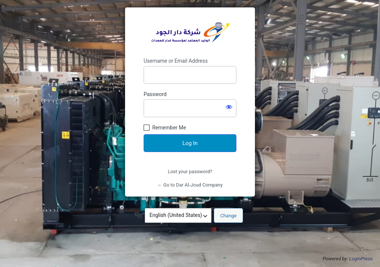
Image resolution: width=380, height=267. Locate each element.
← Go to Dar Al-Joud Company (190, 185)
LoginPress (361, 258)
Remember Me (169, 128)
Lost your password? (190, 171)
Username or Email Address (176, 61)
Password (155, 94)
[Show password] (229, 106)
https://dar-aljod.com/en (190, 32)
